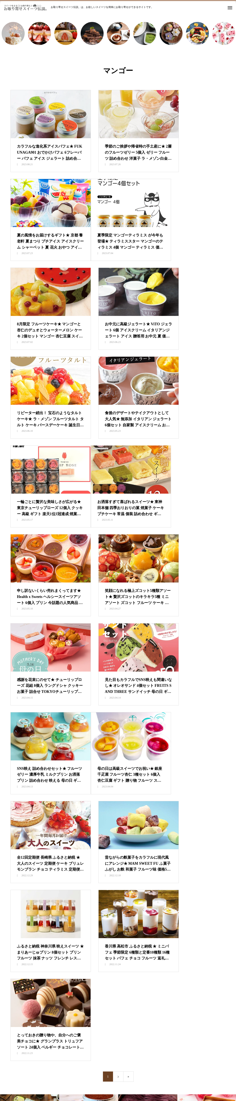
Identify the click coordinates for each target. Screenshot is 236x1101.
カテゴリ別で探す (124, 794)
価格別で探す (152, 794)
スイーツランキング (92, 794)
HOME (48, 794)
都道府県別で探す (180, 794)
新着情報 (66, 794)
